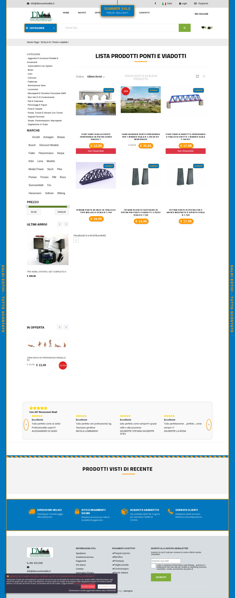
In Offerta (35, 327)
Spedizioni (81, 553)
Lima (40, 161)
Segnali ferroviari (36, 116)
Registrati (201, 3)
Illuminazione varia (37, 85)
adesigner (128, 591)
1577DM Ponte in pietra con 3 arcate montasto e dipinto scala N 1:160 (186, 212)
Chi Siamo (81, 565)
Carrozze (32, 78)
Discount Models (49, 145)
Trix (49, 185)
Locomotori (33, 89)
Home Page (33, 42)
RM (54, 177)
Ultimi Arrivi (37, 224)
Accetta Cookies (88, 586)
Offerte (100, 12)
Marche (33, 130)
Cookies (80, 569)
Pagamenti (81, 561)
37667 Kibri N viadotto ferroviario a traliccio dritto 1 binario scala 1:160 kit (185, 137)
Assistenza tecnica (85, 557)
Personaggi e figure (37, 105)
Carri (30, 74)
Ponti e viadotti (59, 42)
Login (183, 3)
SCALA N (46, 42)
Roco (63, 177)
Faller (32, 153)
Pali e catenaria (35, 101)
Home (66, 12)
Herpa (60, 153)
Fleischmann (46, 153)
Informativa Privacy (85, 573)
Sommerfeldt (36, 185)
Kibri (31, 161)
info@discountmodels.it (42, 3)
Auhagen (48, 137)
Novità (82, 12)
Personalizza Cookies (107, 586)
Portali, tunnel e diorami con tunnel (45, 113)
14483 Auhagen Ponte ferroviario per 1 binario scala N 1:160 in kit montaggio (141, 137)
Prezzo (33, 202)
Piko (59, 169)
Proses (44, 177)
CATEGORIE (35, 28)
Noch (50, 169)
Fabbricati (32, 81)
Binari (30, 70)
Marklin (51, 161)
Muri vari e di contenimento (41, 97)
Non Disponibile (96, 151)
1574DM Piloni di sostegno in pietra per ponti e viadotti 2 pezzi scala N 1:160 (141, 212)
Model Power (36, 169)
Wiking (61, 193)
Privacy (191, 565)
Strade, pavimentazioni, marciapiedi (45, 120)
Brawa (61, 137)
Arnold (36, 137)
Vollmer (49, 193)
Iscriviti (161, 577)
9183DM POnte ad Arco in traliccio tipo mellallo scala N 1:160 (96, 211)
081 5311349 (36, 563)
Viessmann (35, 193)
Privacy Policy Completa (84, 583)
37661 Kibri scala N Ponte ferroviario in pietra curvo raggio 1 (96, 137)
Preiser (33, 177)
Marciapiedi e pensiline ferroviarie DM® (47, 93)
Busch (32, 145)
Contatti (144, 12)
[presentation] (59, 224)
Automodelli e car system (40, 66)
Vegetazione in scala (38, 124)
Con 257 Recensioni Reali (43, 412)
